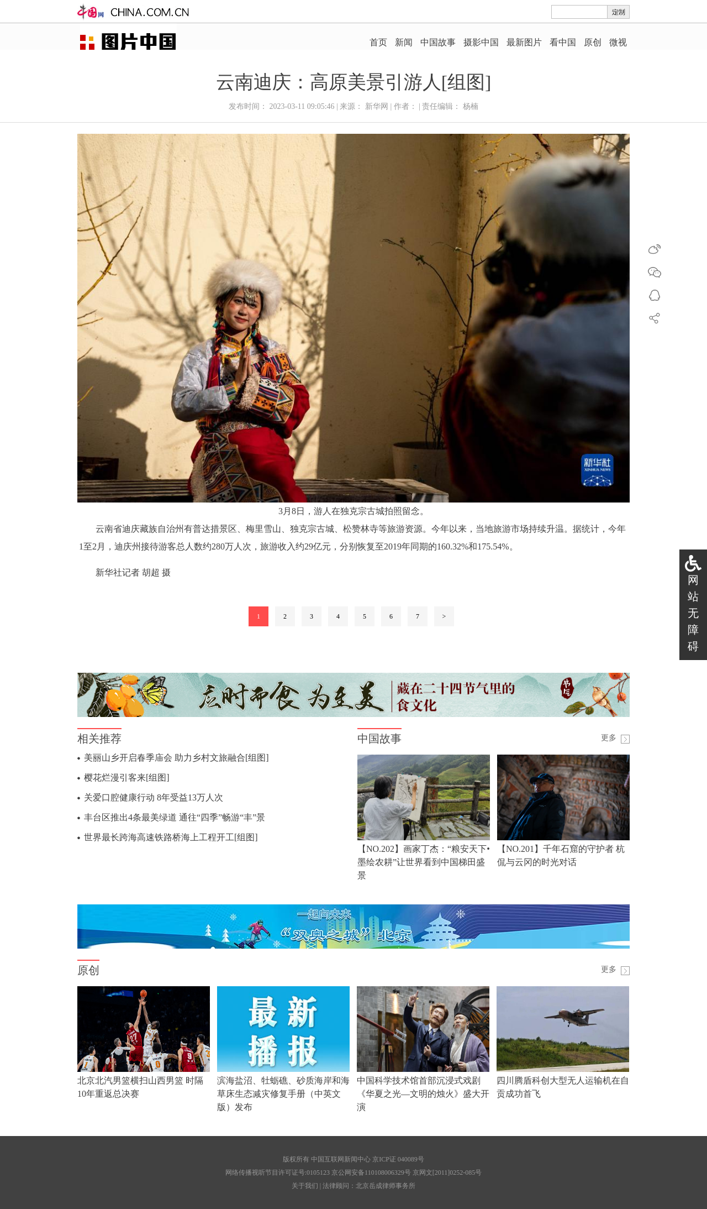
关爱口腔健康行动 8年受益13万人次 (153, 797)
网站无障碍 (693, 613)
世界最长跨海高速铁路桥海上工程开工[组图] (171, 837)
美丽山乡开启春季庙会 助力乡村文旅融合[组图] (176, 757)
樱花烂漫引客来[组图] (127, 777)
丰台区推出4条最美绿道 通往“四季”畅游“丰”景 (174, 817)
